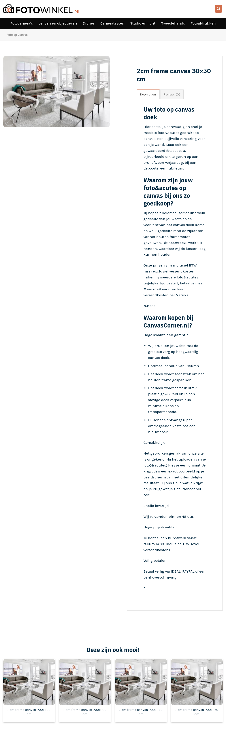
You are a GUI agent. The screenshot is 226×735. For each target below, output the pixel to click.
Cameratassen (112, 23)
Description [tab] (148, 94)
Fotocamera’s (21, 23)
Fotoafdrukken (203, 23)
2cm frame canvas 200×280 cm (140, 712)
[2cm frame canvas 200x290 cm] (85, 682)
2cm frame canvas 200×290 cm (85, 712)
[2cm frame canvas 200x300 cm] (29, 682)
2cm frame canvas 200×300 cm (29, 712)
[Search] (218, 9)
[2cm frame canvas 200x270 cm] (197, 682)
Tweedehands (173, 23)
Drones (89, 23)
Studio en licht (142, 23)
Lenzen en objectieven (58, 23)
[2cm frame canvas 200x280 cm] (141, 682)
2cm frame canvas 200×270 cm (196, 712)
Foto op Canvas (17, 34)
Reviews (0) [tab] (172, 94)
